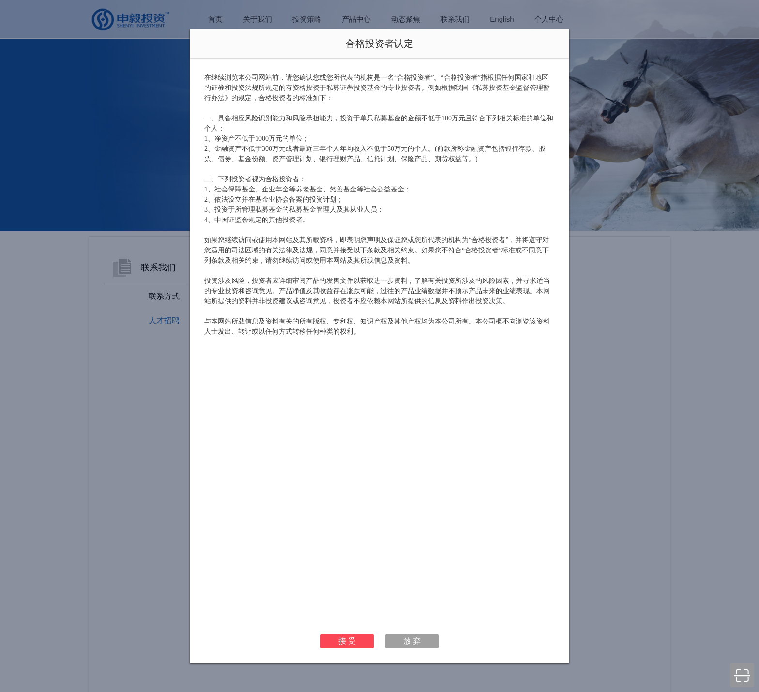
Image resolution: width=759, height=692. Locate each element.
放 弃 (412, 641)
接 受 (347, 641)
